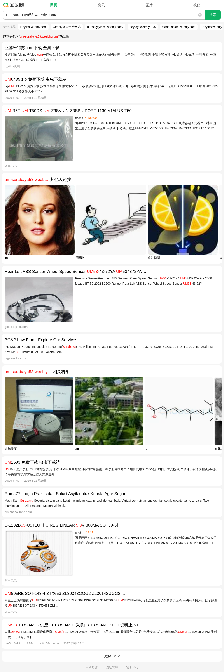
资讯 (101, 5)
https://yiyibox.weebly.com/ (105, 27)
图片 (149, 5)
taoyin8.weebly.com (33, 27)
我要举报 (132, 667)
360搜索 (15, 5)
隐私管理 (112, 667)
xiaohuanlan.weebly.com (178, 27)
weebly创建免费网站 (67, 27)
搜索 (212, 15)
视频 (196, 5)
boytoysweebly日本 (143, 27)
